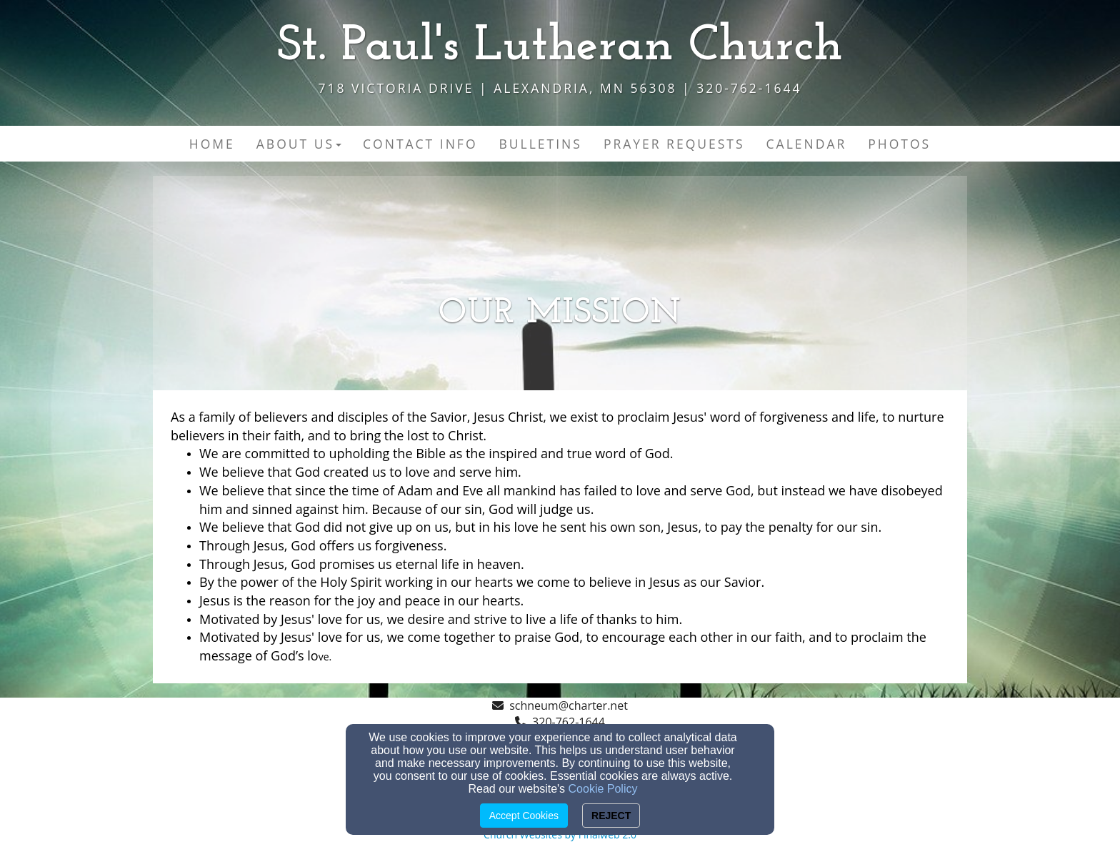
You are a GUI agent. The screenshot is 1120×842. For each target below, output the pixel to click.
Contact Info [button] (420, 143)
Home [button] (212, 143)
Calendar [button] (806, 143)
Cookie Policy (603, 789)
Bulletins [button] (540, 143)
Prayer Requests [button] (674, 143)
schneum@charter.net (568, 705)
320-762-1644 (568, 722)
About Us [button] (298, 143)
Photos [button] (899, 143)
